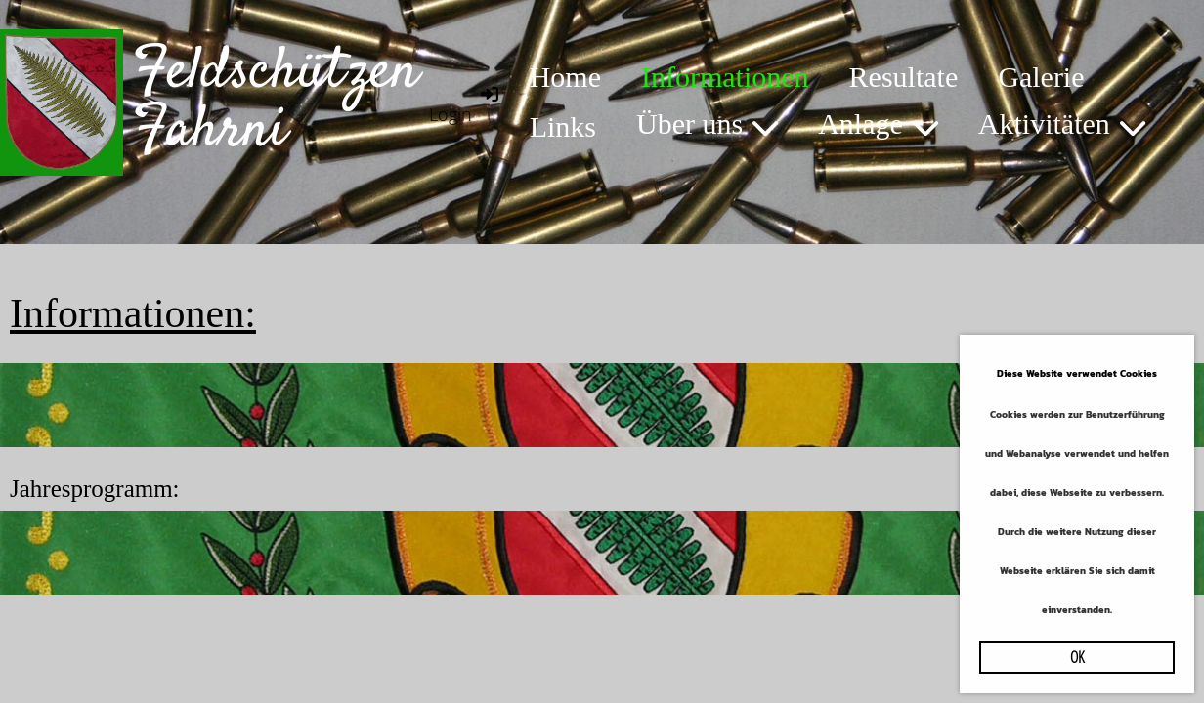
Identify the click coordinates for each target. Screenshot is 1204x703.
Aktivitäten (1061, 124)
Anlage (878, 124)
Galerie (1041, 77)
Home (565, 77)
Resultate (904, 77)
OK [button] (1077, 657)
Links (563, 126)
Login (465, 104)
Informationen (725, 77)
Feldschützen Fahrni (276, 102)
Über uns (707, 124)
